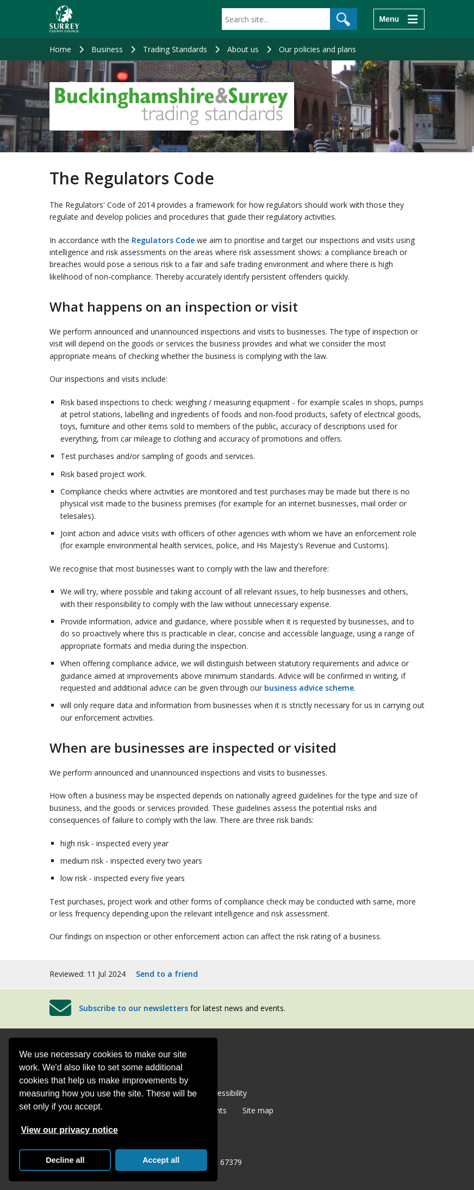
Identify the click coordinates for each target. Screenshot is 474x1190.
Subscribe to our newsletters (133, 1008)
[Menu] (399, 19)
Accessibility (226, 1093)
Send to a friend (167, 974)
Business (107, 49)
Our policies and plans (317, 49)
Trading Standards (175, 49)
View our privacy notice (69, 1130)
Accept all (160, 1160)
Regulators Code (162, 240)
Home (60, 49)
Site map (257, 1110)
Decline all (65, 1160)
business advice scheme (309, 688)
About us (243, 49)
